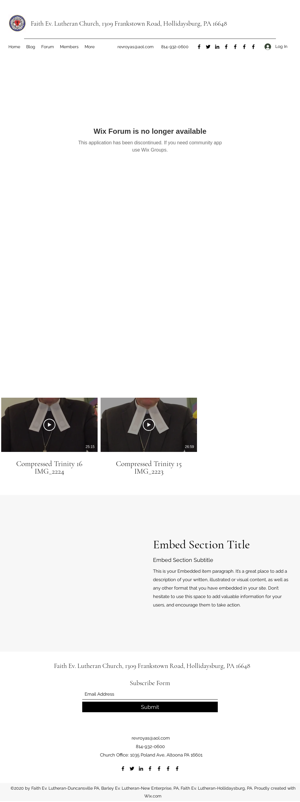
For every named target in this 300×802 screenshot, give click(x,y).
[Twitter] (208, 47)
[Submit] (150, 707)
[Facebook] (199, 47)
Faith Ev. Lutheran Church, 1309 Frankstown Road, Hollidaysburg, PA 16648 (129, 23)
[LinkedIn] (217, 47)
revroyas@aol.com (135, 46)
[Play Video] (49, 425)
